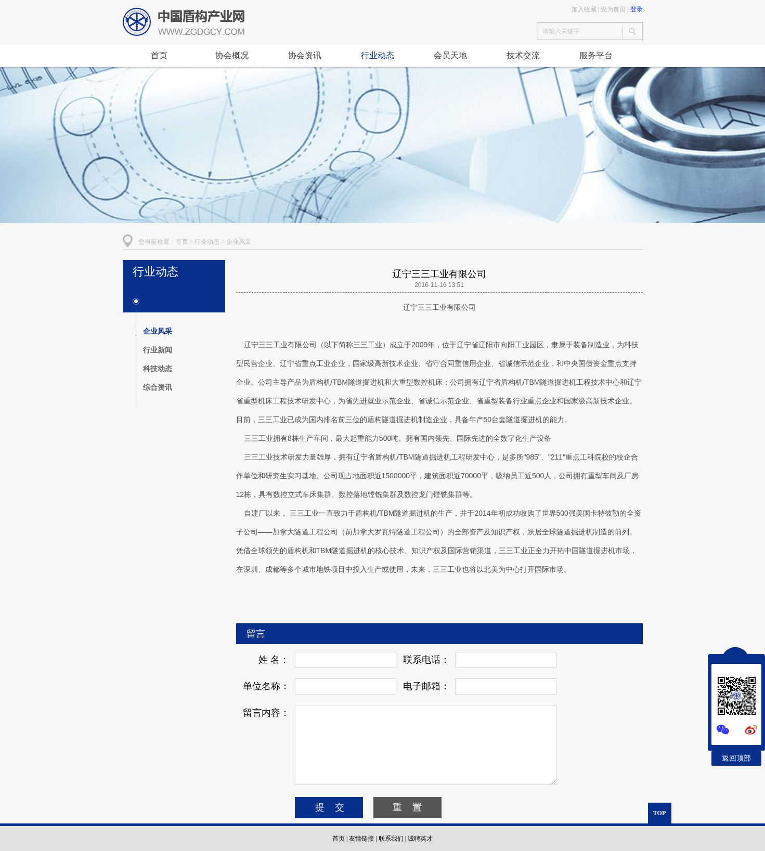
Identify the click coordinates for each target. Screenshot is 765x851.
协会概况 (232, 55)
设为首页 (613, 9)
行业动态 (377, 55)
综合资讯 (157, 387)
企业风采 (238, 241)
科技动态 (157, 368)
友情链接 (361, 838)
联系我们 (391, 838)
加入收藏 (584, 9)
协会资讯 (304, 55)
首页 (159, 55)
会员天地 (450, 55)
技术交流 (523, 55)
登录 (636, 9)
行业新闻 (157, 350)
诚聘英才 (420, 838)
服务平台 (596, 55)
